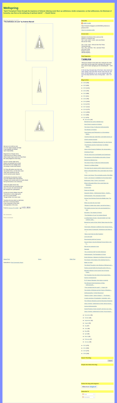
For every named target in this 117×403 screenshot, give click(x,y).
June (86, 328)
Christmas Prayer (89, 152)
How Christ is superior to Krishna (93, 124)
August (87, 323)
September (88, 320)
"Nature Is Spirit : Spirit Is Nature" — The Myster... (97, 295)
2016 (84, 109)
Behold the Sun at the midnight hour (93, 121)
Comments (86, 397)
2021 (84, 96)
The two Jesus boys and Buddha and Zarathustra (97, 154)
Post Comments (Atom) (17, 262)
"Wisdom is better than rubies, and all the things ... (97, 205)
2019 (84, 101)
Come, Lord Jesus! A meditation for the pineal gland (98, 178)
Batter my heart (88, 262)
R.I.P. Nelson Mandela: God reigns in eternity (96, 280)
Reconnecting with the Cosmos (92, 239)
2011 (84, 348)
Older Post (72, 259)
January (87, 342)
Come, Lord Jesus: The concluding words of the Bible (98, 175)
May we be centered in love (91, 246)
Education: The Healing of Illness (93, 212)
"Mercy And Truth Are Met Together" (93, 234)
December (87, 119)
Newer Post (7, 259)
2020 (84, 98)
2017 (84, 106)
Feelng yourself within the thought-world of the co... (97, 268)
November (87, 315)
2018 (84, 104)
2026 (84, 82)
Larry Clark (87, 23)
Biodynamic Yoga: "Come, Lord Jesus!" (94, 180)
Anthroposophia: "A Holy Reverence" (94, 293)
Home (39, 259)
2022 (84, 93)
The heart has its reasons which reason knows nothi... (98, 168)
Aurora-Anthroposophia (90, 306)
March (86, 336)
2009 (84, 353)
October (87, 318)
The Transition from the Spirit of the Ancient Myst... (97, 275)
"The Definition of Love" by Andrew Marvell (95, 215)
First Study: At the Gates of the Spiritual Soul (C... (97, 260)
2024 (84, 88)
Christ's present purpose (90, 139)
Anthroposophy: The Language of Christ (94, 195)
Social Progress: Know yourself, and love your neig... (98, 309)
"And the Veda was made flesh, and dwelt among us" (98, 136)
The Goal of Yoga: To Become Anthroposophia (96, 127)
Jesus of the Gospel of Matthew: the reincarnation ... (98, 149)
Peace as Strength (89, 190)
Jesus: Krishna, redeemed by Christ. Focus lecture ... (98, 311)
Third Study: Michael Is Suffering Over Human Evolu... (98, 227)
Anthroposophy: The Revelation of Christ (95, 254)
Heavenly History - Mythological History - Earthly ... (97, 193)
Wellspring (10, 8)
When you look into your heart (92, 202)
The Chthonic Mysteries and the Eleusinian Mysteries (98, 300)
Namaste (86, 249)
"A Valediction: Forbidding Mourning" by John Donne (98, 142)
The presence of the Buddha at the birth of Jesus (97, 157)
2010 (84, 350)
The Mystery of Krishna (90, 129)
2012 (84, 345)
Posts (84, 394)
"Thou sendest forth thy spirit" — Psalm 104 (95, 287)
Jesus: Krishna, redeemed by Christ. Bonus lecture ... (98, 303)
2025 (84, 85)
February (87, 339)
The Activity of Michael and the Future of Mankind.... (98, 290)
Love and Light (88, 236)
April (86, 334)
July (86, 325)
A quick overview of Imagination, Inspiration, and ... (97, 298)
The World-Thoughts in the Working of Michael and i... (98, 265)
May (86, 331)
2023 (84, 90)
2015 (84, 112)
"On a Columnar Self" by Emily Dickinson (95, 251)
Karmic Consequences (90, 277)
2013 (84, 117)
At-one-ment (87, 187)
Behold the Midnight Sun (90, 160)
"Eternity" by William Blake (91, 165)
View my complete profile (88, 30)
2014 (84, 114)
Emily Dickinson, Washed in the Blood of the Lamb (97, 257)
